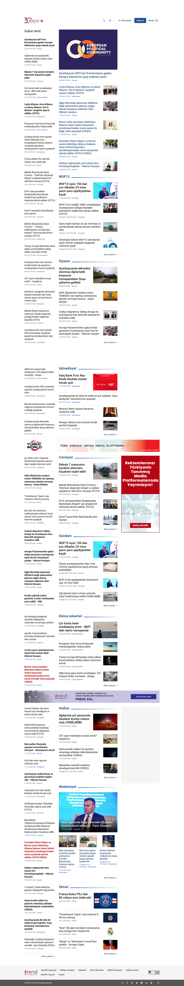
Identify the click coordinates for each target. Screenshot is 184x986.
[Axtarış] (104, 20)
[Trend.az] (33, 20)
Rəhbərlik (82, 970)
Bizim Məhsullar (97, 970)
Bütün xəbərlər (109, 255)
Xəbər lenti (32, 31)
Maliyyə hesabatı (67, 970)
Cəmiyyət (66, 457)
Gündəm (65, 536)
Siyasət (64, 261)
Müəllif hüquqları (115, 970)
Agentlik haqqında (48, 970)
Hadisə (64, 708)
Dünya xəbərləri (70, 616)
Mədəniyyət (67, 787)
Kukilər (62, 974)
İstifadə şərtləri (132, 970)
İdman (63, 887)
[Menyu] (153, 20)
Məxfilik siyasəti (48, 974)
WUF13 (64, 177)
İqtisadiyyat (67, 368)
